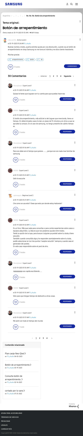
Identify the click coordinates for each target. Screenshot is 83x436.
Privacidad (5, 421)
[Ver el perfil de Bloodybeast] (18, 86)
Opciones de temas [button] (76, 21)
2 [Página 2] (53, 76)
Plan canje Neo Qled (14, 353)
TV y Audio (27, 44)
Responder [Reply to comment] (67, 99)
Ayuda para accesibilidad (11, 413)
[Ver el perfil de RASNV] (16, 110)
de (41, 59)
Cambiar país (6, 429)
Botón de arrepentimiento (17, 365)
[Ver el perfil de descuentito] (12, 40)
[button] (76, 39)
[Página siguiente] (68, 76)
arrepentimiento (17, 59)
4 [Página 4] (60, 76)
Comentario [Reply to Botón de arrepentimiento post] (72, 66)
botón (32, 59)
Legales (4, 425)
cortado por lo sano (14, 390)
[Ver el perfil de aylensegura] (18, 195)
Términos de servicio (10, 417)
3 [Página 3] (57, 76)
